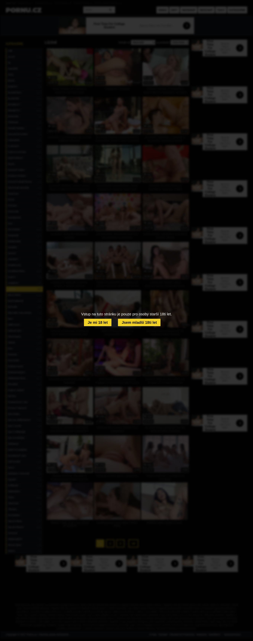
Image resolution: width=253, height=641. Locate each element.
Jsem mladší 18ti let (139, 322)
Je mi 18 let (98, 322)
